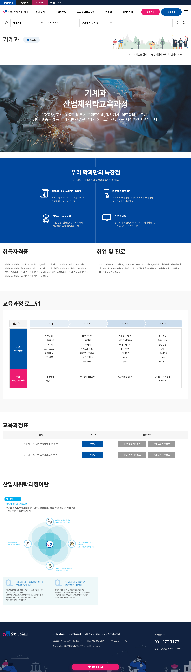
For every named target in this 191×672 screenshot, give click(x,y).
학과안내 (150, 12)
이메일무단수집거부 (113, 634)
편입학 (108, 12)
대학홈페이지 (8, 2)
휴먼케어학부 (53, 22)
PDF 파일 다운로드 (132, 444)
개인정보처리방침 (92, 634)
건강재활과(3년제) (90, 22)
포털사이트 (24, 2)
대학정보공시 (75, 634)
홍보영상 (171, 12)
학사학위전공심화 (86, 12)
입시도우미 (128, 12)
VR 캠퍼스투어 (55, 2)
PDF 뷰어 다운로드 (161, 444)
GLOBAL (39, 2)
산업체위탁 (60, 12)
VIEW (92, 444)
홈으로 (33, 39)
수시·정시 (40, 12)
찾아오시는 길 (59, 634)
